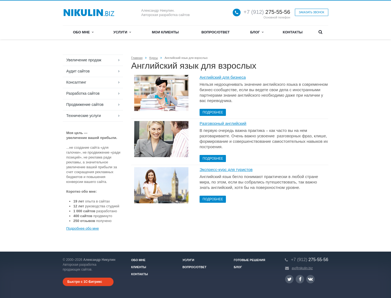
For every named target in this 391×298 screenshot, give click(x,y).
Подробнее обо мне (82, 228)
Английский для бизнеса (223, 77)
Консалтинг (76, 82)
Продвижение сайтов (84, 104)
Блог (257, 32)
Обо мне (83, 32)
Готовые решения (249, 260)
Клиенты (138, 267)
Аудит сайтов (78, 71)
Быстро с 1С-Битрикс (84, 282)
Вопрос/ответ (215, 32)
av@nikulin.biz (302, 268)
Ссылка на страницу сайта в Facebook (300, 279)
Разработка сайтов (83, 93)
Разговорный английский (223, 123)
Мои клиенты (165, 32)
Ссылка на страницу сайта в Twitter (289, 279)
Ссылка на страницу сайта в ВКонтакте (310, 279)
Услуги (122, 32)
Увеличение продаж (83, 60)
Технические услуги (83, 115)
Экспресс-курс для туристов (226, 169)
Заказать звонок (311, 12)
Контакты (292, 32)
